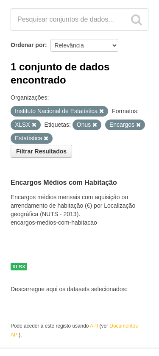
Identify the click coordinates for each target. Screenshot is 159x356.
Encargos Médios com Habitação (64, 182)
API (94, 326)
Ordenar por (28, 45)
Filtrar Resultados (41, 151)
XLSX (18, 267)
